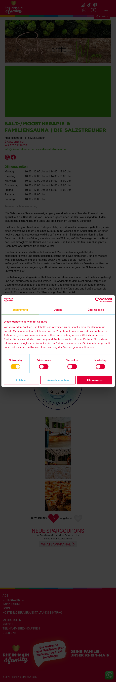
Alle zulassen (94, 380)
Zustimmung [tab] (20, 309)
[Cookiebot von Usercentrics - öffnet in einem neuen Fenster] (97, 300)
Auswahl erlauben (58, 380)
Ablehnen (21, 380)
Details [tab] (58, 309)
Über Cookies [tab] (96, 309)
